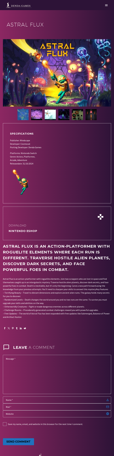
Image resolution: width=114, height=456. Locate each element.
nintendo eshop (23, 231)
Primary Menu (106, 5)
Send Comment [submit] (18, 441)
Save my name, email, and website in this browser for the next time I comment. (45, 424)
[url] (57, 413)
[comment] (57, 374)
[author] (57, 399)
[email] (57, 406)
